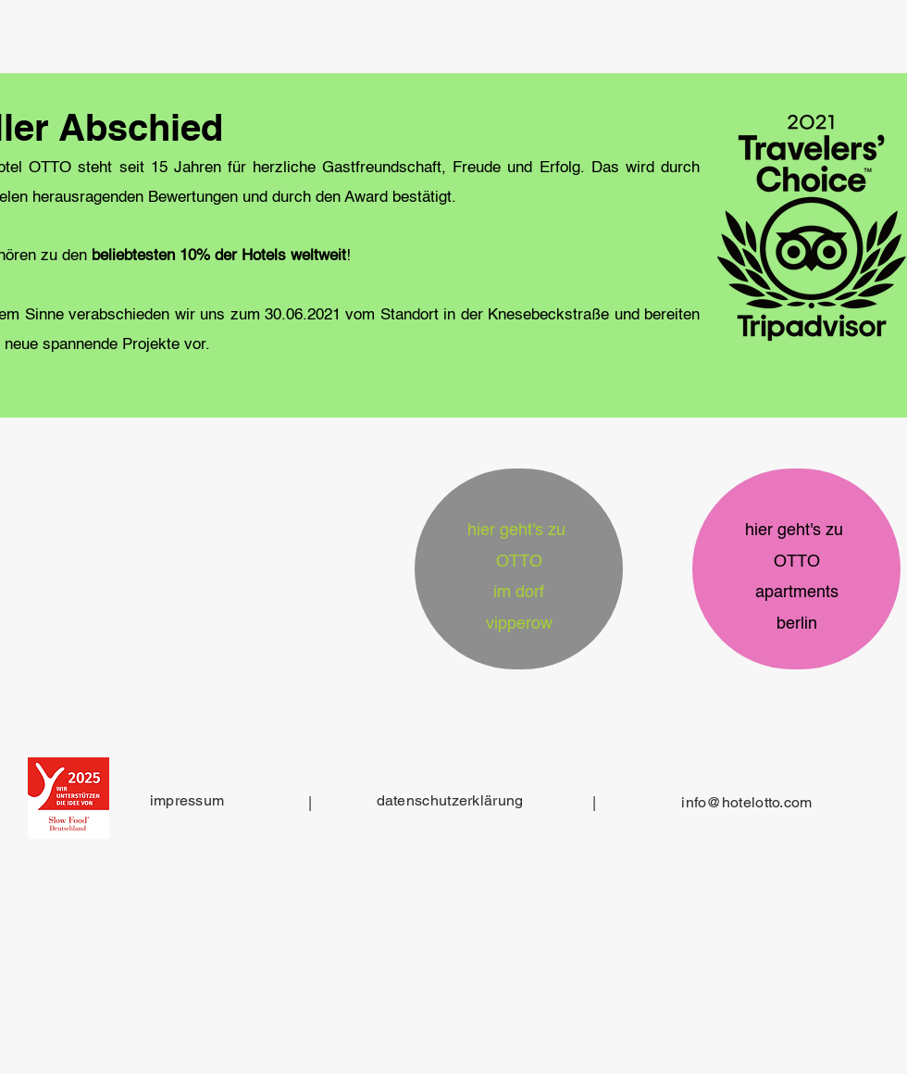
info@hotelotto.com (746, 802)
